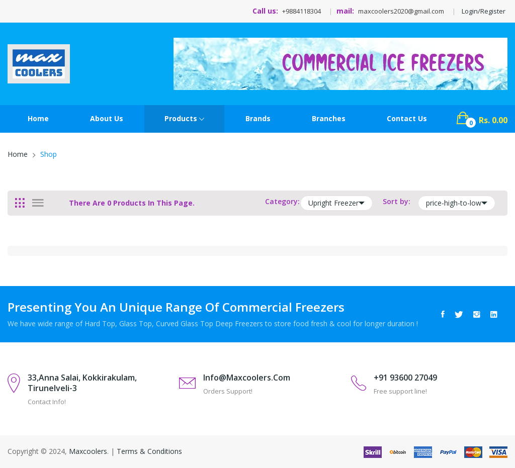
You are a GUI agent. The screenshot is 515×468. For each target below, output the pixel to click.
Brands (258, 118)
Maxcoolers (88, 451)
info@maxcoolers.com (246, 377)
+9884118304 (301, 11)
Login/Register (483, 11)
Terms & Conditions (149, 451)
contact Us (407, 118)
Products (184, 119)
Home (38, 118)
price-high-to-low (456, 203)
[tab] (20, 203)
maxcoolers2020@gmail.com (401, 11)
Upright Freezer (336, 203)
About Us (106, 118)
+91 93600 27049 (405, 377)
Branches (329, 118)
